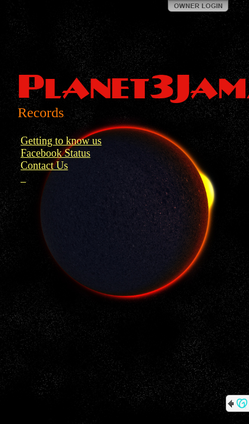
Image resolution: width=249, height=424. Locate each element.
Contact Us (44, 165)
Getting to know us (61, 141)
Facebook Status (56, 153)
